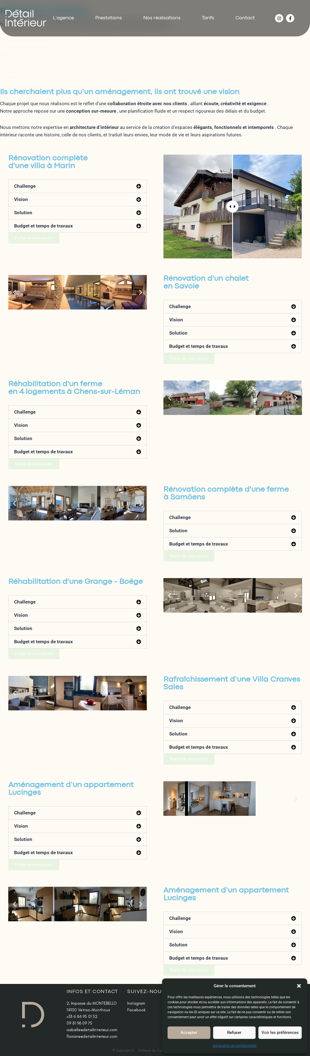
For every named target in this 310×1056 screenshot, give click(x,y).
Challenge (25, 186)
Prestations (108, 18)
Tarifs (208, 18)
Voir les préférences (280, 1032)
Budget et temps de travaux (43, 226)
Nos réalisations (162, 18)
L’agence (63, 18)
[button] (299, 986)
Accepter (189, 1032)
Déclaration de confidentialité (234, 1046)
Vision (21, 199)
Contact (245, 18)
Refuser (234, 1032)
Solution (23, 212)
